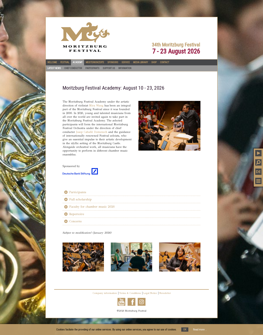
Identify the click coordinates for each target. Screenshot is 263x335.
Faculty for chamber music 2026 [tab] (92, 207)
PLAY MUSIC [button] (258, 153)
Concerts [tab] (75, 221)
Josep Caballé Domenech (91, 132)
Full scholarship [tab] (80, 199)
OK (184, 329)
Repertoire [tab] (76, 214)
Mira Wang (96, 105)
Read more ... (200, 329)
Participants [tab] (77, 192)
